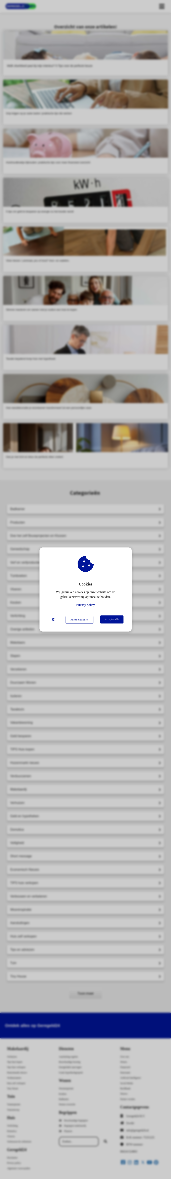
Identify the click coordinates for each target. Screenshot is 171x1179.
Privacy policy (85, 605)
